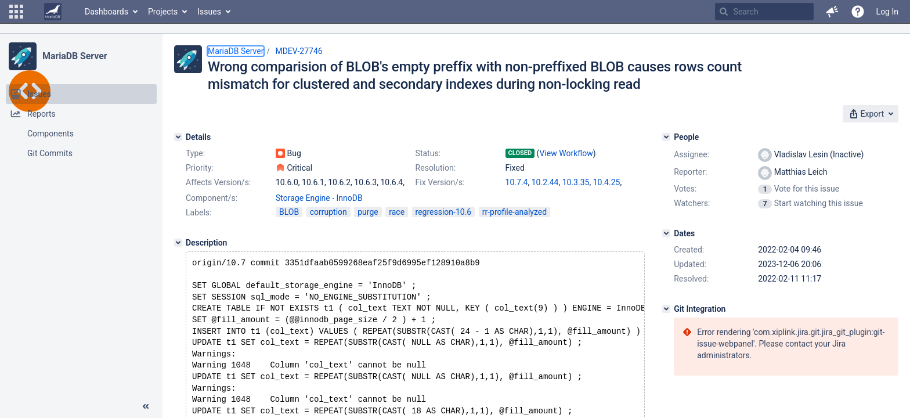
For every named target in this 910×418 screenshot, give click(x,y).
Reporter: (690, 171)
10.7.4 (516, 182)
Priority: (200, 167)
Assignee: (691, 154)
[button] (16, 11)
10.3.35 (576, 182)
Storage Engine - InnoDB (319, 198)
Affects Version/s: (218, 182)
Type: (195, 153)
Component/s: (211, 198)
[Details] (178, 137)
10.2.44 (545, 182)
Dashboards (106, 11)
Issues (209, 11)
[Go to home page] (52, 11)
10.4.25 (606, 182)
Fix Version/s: (440, 182)
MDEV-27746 (298, 51)
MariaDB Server (74, 56)
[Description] (178, 243)
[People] (666, 137)
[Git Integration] (666, 309)
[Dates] (666, 233)
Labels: (198, 212)
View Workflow (566, 153)
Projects (163, 11)
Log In (887, 11)
